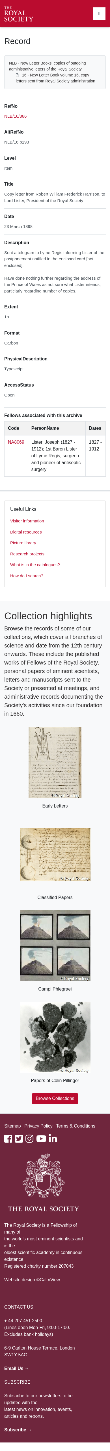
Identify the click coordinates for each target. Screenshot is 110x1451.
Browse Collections (55, 1098)
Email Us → (16, 1368)
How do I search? (26, 575)
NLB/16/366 (15, 116)
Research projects (27, 553)
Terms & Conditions (75, 1126)
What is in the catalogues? (35, 564)
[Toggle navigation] (99, 13)
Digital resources (26, 532)
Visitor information (27, 520)
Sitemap (12, 1126)
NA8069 (16, 442)
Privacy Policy (38, 1126)
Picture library (23, 542)
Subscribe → (18, 1429)
